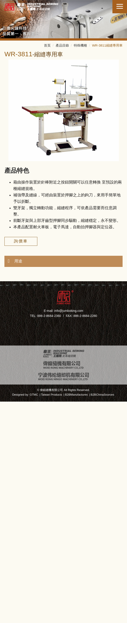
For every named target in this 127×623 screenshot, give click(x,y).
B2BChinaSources (102, 394)
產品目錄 (62, 45)
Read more (41, 475)
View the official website (76, 475)
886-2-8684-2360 (49, 316)
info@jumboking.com (68, 310)
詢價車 (21, 241)
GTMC (34, 394)
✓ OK (71, 619)
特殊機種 (80, 45)
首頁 (47, 45)
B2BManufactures (76, 394)
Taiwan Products (51, 394)
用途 (18, 261)
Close (63, 404)
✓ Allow (63, 417)
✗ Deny (63, 424)
